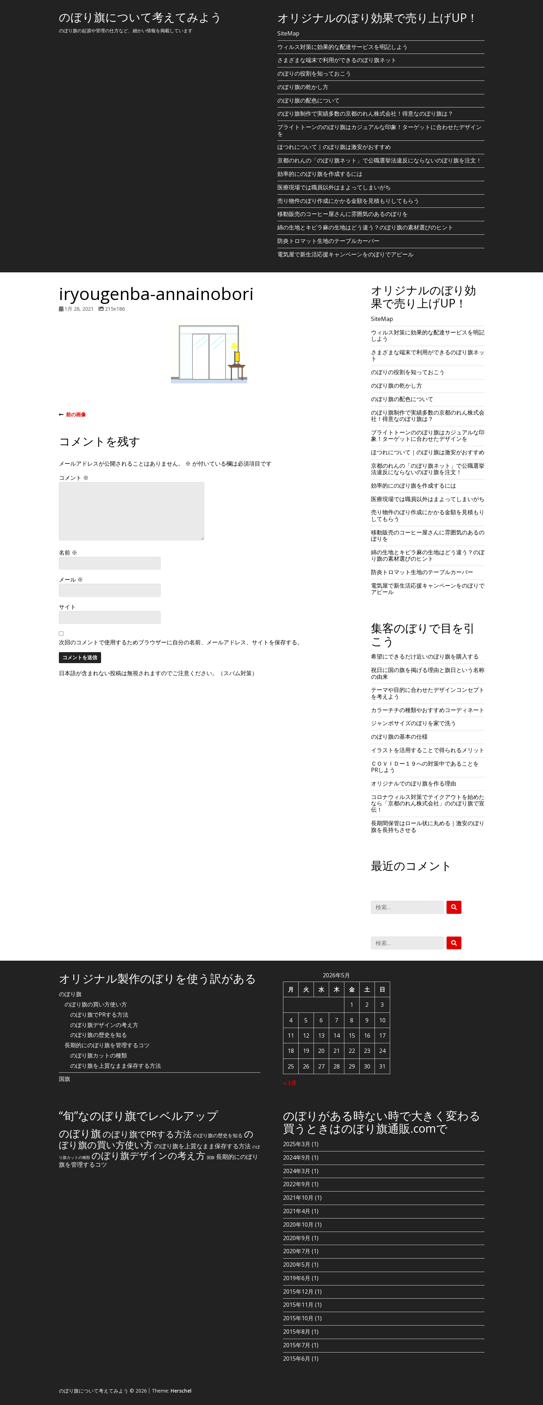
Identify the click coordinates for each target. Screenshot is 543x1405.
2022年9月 (296, 1184)
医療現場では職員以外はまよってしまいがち (334, 187)
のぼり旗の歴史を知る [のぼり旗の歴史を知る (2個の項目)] (218, 1135)
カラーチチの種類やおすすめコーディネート (427, 710)
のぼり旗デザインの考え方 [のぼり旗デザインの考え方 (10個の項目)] (148, 1155)
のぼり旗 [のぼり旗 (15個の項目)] (80, 1133)
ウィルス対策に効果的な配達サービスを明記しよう (342, 47)
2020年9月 (296, 1238)
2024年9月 (296, 1157)
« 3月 (290, 1083)
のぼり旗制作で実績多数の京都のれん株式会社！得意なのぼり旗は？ (365, 113)
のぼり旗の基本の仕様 (399, 736)
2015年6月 (296, 1358)
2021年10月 (298, 1197)
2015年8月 (296, 1331)
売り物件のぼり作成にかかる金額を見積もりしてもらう (348, 201)
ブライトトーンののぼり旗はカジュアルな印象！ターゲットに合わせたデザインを (379, 130)
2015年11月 (298, 1305)
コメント (74, 478)
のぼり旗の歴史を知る (98, 1035)
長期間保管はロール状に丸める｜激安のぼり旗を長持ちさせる (427, 826)
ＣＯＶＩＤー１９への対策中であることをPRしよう (425, 767)
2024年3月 (296, 1171)
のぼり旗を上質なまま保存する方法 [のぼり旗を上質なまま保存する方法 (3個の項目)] (202, 1146)
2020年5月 (296, 1264)
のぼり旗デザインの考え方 (104, 1025)
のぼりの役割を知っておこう (314, 73)
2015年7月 (296, 1345)
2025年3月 (296, 1144)
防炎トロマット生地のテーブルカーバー (328, 241)
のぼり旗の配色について (308, 100)
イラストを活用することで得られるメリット (427, 750)
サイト (67, 607)
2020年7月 (296, 1251)
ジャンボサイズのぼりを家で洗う (413, 723)
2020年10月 (298, 1224)
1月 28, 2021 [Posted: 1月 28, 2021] (79, 308)
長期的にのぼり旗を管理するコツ (107, 1045)
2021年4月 (296, 1211)
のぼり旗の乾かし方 (302, 87)
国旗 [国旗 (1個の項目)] (211, 1157)
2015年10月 (298, 1318)
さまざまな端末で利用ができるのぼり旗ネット (337, 60)
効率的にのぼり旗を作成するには (319, 174)
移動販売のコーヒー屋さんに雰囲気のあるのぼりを (342, 214)
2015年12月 (298, 1291)
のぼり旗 (70, 994)
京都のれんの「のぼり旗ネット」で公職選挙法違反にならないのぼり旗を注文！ (379, 160)
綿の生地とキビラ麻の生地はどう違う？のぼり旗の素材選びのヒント (365, 227)
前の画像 (72, 415)
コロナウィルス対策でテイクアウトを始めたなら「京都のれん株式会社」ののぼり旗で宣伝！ (427, 803)
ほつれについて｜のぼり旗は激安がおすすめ (334, 147)
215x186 (115, 308)
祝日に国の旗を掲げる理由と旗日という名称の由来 (427, 673)
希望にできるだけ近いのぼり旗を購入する (425, 656)
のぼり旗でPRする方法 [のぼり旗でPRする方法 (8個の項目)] (147, 1134)
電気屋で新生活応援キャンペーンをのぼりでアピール (345, 254)
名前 (68, 552)
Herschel (181, 1390)
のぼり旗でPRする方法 (99, 1014)
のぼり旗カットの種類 (98, 1055)
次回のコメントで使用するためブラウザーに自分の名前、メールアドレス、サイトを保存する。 (181, 642)
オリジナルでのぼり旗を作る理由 (413, 783)
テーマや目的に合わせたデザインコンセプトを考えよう (427, 693)
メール (71, 579)
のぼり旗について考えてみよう (140, 16)
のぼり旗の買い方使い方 (96, 1004)
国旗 (64, 1079)
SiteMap (288, 33)
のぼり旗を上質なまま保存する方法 (115, 1066)
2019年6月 (296, 1278)
